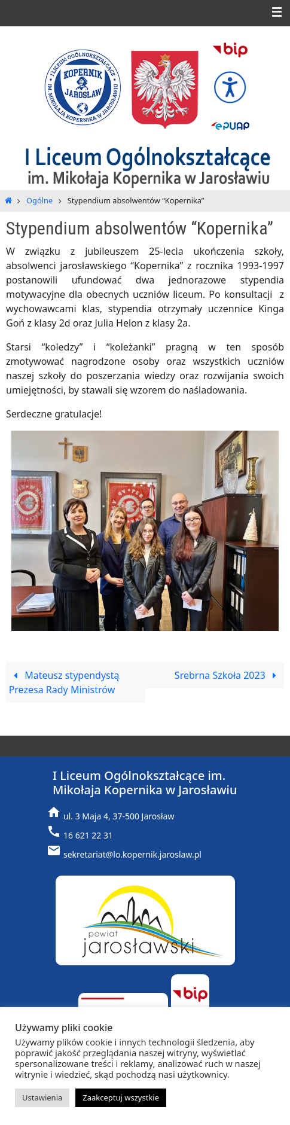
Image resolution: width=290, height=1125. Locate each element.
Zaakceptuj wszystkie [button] (121, 1097)
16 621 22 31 (88, 835)
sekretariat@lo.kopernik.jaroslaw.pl (132, 854)
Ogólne (39, 200)
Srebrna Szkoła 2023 (228, 675)
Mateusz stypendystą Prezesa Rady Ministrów (64, 682)
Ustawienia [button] (42, 1097)
